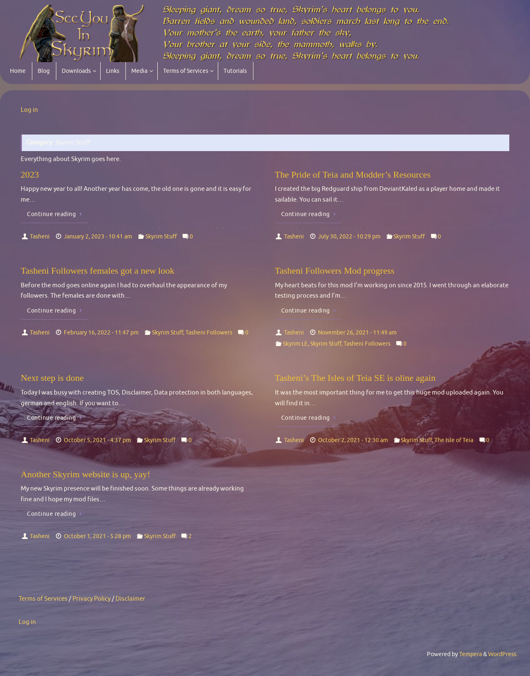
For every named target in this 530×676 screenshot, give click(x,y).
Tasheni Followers (209, 332)
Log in (29, 110)
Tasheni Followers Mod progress (335, 270)
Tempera (470, 654)
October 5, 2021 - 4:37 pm (97, 440)
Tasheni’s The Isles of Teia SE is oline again (355, 378)
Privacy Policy (91, 599)
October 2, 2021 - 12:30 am (353, 440)
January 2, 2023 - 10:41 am (98, 236)
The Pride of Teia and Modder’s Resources (353, 174)
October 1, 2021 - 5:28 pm (97, 536)
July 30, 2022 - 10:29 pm (349, 236)
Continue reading (56, 214)
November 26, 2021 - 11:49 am (357, 332)
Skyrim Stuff (161, 236)
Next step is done (52, 378)
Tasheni (40, 236)
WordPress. (503, 654)
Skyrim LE (295, 343)
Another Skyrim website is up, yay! (85, 474)
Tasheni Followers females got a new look (97, 270)
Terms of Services (43, 599)
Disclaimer (130, 599)
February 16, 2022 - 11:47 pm (101, 332)
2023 (30, 174)
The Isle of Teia (453, 440)
